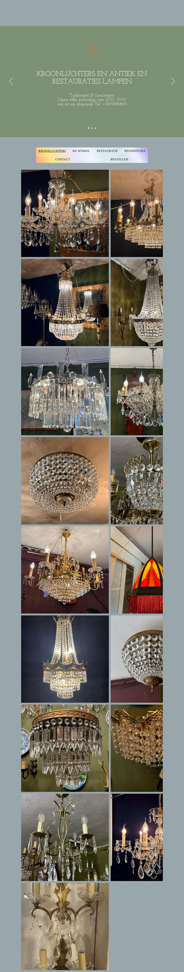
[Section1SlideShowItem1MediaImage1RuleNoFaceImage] (89, 128)
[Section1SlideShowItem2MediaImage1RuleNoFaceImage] (92, 128)
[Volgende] (173, 81)
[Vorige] (11, 81)
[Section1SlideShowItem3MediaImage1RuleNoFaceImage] (95, 128)
